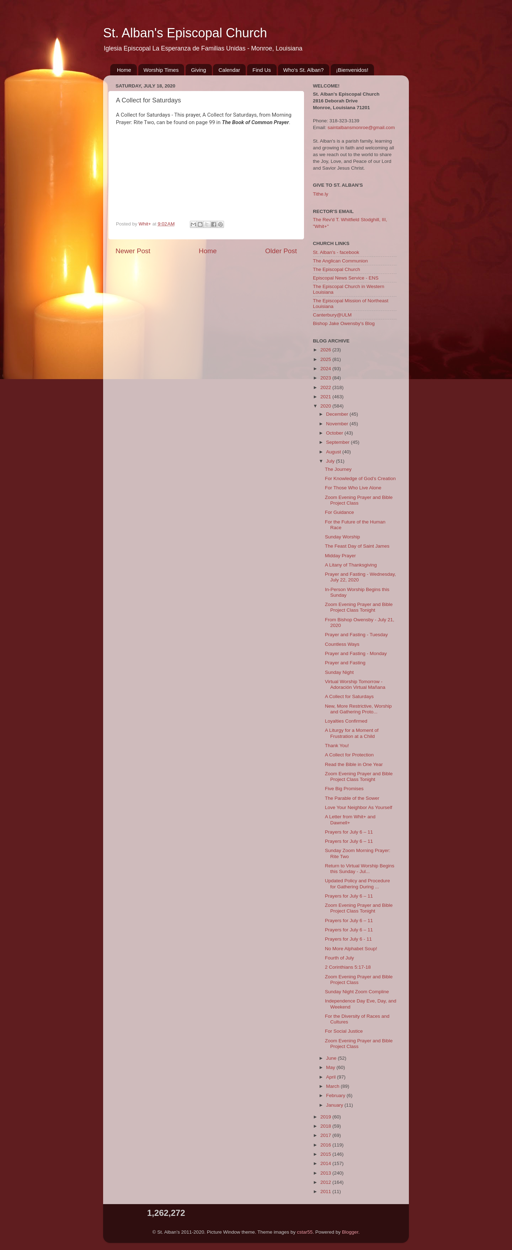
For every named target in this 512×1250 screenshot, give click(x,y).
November (338, 423)
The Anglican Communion (340, 261)
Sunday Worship (342, 536)
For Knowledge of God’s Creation (360, 478)
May (331, 1067)
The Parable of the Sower (352, 798)
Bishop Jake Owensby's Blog (344, 323)
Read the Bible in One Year (354, 764)
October (335, 433)
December (338, 414)
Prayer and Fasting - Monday (356, 653)
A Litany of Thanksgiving (351, 565)
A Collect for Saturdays (349, 696)
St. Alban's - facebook (336, 252)
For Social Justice (344, 1031)
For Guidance (339, 512)
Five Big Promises (344, 788)
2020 (326, 406)
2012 (326, 1182)
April (331, 1077)
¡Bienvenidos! (352, 70)
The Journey (338, 469)
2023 (326, 378)
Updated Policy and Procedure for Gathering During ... (357, 883)
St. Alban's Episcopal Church (185, 33)
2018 (326, 1126)
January (335, 1105)
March (333, 1086)
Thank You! (337, 745)
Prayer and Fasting (345, 662)
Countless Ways (342, 644)
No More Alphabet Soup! (351, 948)
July (331, 461)
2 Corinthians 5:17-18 (348, 967)
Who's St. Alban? (303, 70)
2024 (326, 368)
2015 (326, 1154)
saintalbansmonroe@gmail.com (361, 127)
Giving (198, 70)
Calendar (229, 70)
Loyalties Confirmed (346, 721)
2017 (326, 1135)
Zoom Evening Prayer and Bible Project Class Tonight (359, 607)
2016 (326, 1145)
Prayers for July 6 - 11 (348, 939)
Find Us (261, 70)
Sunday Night (339, 672)
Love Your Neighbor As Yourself (358, 807)
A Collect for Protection (349, 754)
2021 (326, 396)
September (338, 442)
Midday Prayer (340, 555)
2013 (326, 1173)
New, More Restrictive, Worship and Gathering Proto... (358, 708)
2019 (326, 1116)
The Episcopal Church (336, 269)
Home (124, 70)
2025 (326, 359)
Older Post (281, 251)
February (336, 1095)
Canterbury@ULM (332, 315)
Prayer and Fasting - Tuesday (356, 634)
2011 (326, 1191)
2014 (326, 1163)
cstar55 (305, 1232)
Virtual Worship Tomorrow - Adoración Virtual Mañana (355, 684)
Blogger (350, 1232)
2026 (326, 349)
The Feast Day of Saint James (357, 546)
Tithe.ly (320, 194)
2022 (326, 387)
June (332, 1058)
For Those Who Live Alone (353, 487)
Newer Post (133, 251)
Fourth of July (339, 958)
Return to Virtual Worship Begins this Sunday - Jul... (359, 868)
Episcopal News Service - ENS (346, 278)
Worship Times (161, 70)
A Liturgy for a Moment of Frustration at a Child (352, 733)
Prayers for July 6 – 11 (349, 832)
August (334, 451)
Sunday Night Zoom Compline (357, 991)
